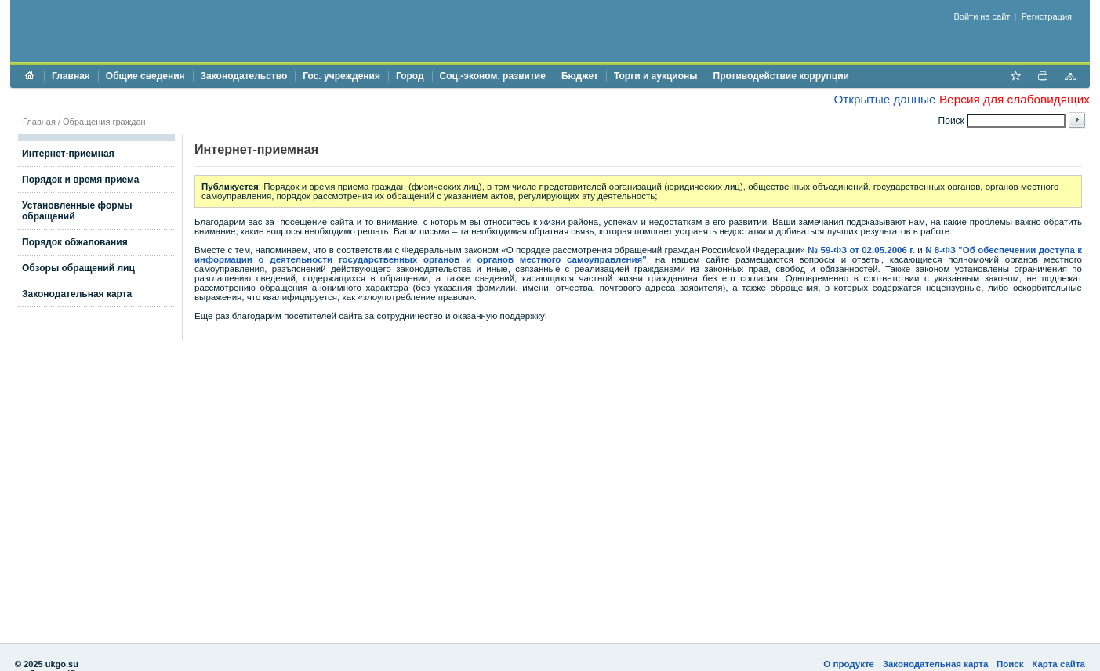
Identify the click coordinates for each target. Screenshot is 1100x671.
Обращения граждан (104, 121)
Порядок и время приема (80, 179)
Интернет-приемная (68, 153)
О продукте (848, 664)
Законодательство (244, 76)
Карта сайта (1058, 664)
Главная (71, 76)
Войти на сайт (982, 16)
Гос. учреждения (341, 76)
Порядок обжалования (75, 242)
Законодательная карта (77, 293)
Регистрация (1047, 16)
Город (410, 76)
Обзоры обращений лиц (78, 268)
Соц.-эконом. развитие (493, 76)
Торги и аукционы (656, 76)
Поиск (1010, 664)
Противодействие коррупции (781, 76)
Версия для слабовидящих (1014, 99)
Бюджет (579, 76)
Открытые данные (884, 99)
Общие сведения (145, 76)
